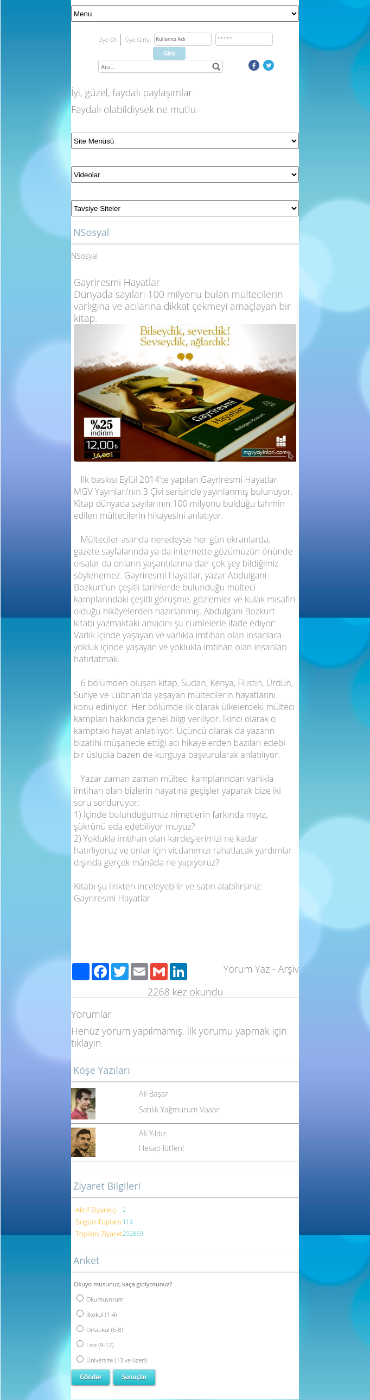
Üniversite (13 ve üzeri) (111, 1360)
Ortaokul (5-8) (99, 1330)
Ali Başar (153, 1093)
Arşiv (288, 968)
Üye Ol (107, 39)
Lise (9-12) (95, 1345)
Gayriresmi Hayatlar (112, 898)
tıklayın (86, 1042)
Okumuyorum (99, 1299)
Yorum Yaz (247, 968)
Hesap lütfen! (161, 1148)
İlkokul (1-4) (96, 1314)
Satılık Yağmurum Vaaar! (180, 1109)
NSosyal (84, 256)
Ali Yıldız (152, 1133)
